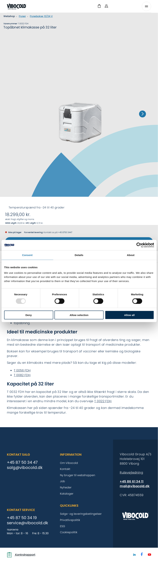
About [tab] (131, 255)
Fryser (22, 16)
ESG (62, 526)
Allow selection (79, 314)
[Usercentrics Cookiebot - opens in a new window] (139, 245)
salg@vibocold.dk (25, 467)
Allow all (129, 314)
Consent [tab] (27, 255)
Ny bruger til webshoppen (77, 475)
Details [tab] (79, 255)
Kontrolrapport (21, 555)
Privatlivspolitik (70, 520)
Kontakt (65, 469)
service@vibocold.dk (27, 523)
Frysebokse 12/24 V (41, 16)
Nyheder (66, 487)
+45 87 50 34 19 (22, 517)
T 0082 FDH (22, 375)
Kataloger (66, 494)
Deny (29, 314)
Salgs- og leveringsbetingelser (81, 514)
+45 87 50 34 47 (22, 462)
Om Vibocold (69, 463)
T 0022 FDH (102, 401)
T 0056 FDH (22, 370)
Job (62, 481)
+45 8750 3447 (65, 232)
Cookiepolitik (68, 532)
